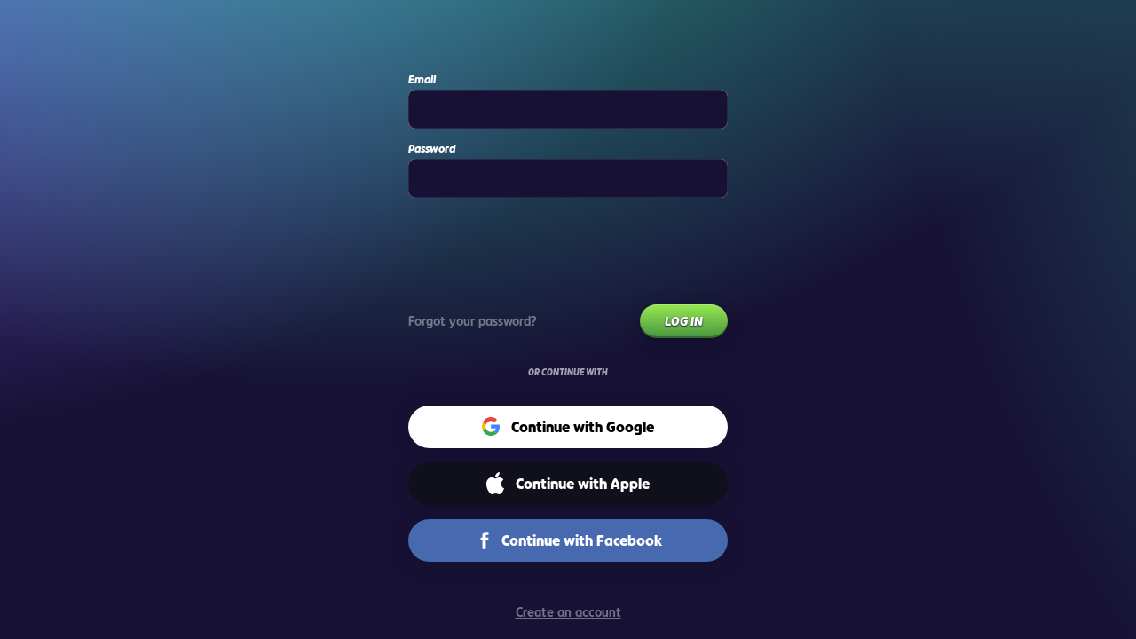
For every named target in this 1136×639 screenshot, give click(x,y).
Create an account (568, 611)
